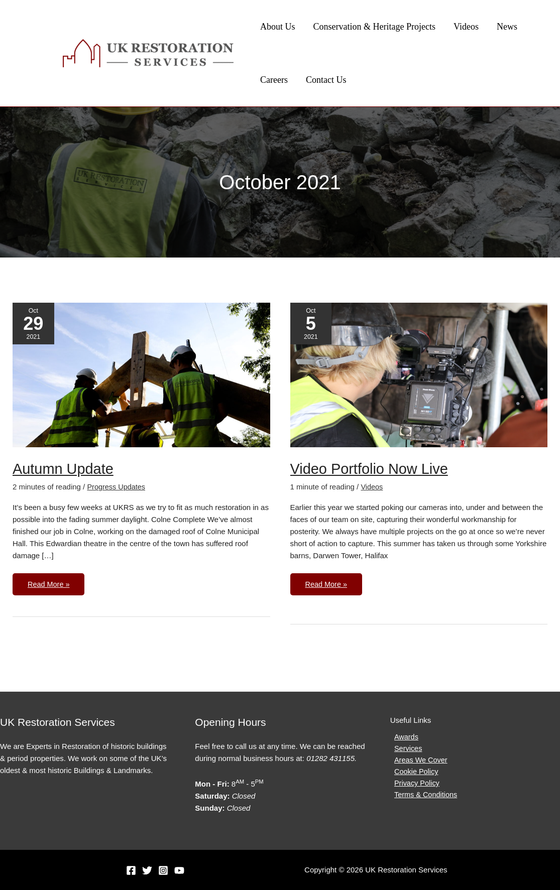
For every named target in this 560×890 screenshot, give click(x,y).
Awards (402, 737)
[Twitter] (147, 870)
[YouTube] (179, 870)
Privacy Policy (413, 785)
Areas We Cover (417, 761)
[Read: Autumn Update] (141, 374)
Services (404, 749)
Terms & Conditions (423, 797)
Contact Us (326, 80)
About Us (277, 27)
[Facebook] (131, 870)
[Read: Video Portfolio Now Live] (419, 374)
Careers (274, 80)
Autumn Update (65, 468)
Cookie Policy (413, 773)
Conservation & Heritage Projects (374, 27)
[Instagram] (163, 870)
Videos (466, 27)
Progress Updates (117, 486)
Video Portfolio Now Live (372, 468)
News (507, 27)
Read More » (49, 580)
